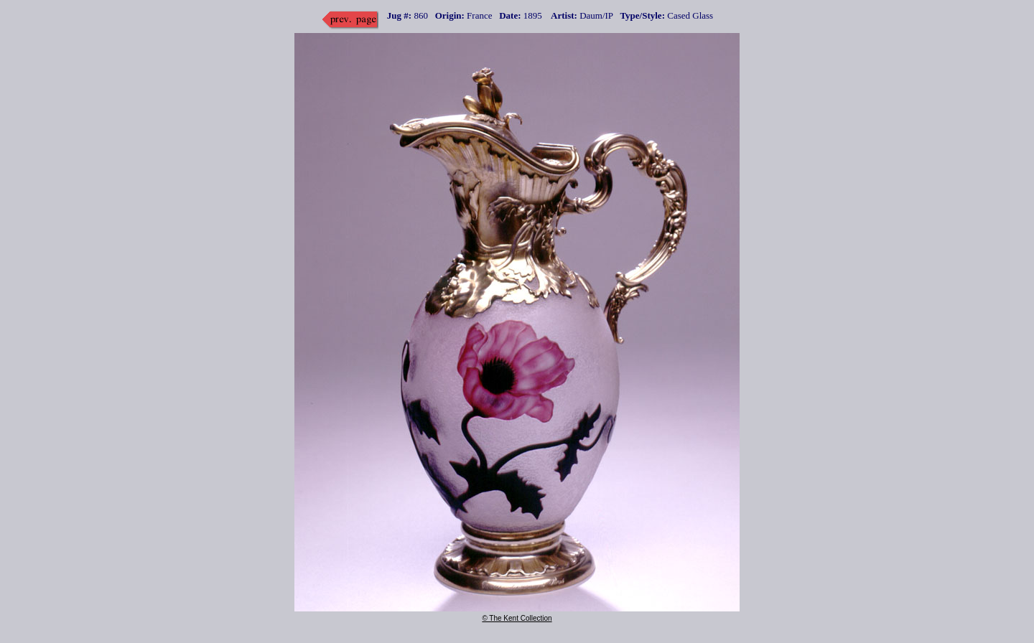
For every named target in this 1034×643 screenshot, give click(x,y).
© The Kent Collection (516, 618)
